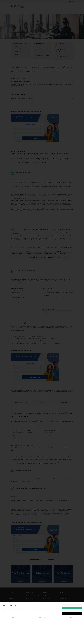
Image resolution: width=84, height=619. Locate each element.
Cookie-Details (14, 617)
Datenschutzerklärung (42, 617)
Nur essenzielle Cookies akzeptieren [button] (72, 610)
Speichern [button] (72, 605)
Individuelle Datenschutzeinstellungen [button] (72, 613)
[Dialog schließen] (82, 603)
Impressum (70, 617)
